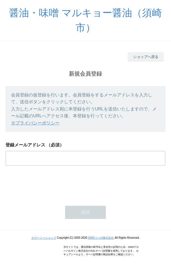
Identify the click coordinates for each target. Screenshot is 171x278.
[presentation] (47, 184)
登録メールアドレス (25, 145)
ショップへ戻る (145, 57)
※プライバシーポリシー (35, 123)
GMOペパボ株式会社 (101, 237)
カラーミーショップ (43, 237)
